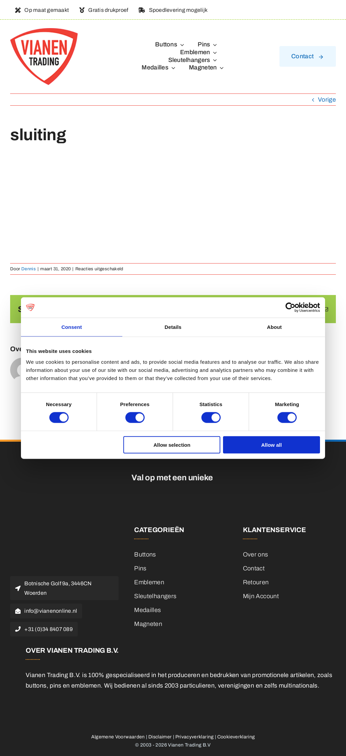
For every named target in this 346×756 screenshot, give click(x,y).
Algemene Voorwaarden (118, 736)
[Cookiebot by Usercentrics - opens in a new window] (290, 307)
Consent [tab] (71, 327)
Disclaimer (160, 736)
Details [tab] (173, 327)
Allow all (271, 444)
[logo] (44, 31)
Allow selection (171, 444)
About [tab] (274, 327)
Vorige (327, 99)
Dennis (28, 269)
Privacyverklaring (194, 736)
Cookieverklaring (236, 736)
